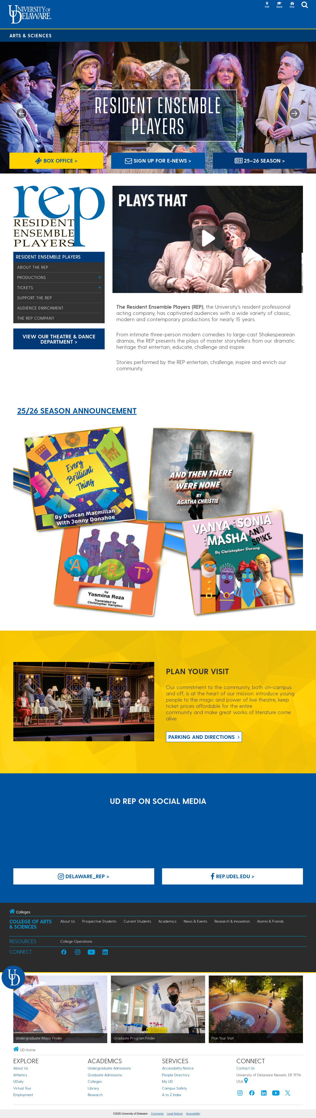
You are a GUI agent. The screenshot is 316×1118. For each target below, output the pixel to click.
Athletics (20, 1075)
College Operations (76, 941)
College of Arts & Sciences (30, 924)
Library (93, 1088)
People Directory (175, 1075)
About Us (67, 921)
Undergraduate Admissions (109, 1068)
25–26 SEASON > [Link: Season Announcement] (260, 160)
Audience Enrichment (40, 308)
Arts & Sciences (30, 35)
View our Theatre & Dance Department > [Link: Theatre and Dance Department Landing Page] (59, 339)
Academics (167, 921)
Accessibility (193, 1113)
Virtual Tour (22, 1088)
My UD (167, 1081)
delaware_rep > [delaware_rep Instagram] (83, 876)
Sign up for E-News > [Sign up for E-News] (158, 160)
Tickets (25, 287)
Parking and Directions (201, 737)
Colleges (95, 1081)
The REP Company (36, 318)
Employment (23, 1094)
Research (95, 1094)
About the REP (32, 267)
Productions (31, 277)
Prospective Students (99, 921)
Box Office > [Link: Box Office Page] (56, 160)
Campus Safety (174, 1088)
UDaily (18, 1081)
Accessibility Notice (178, 1068)
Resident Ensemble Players (48, 256)
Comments (157, 1113)
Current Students (137, 921)
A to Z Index (171, 1094)
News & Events (195, 921)
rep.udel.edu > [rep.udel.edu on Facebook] (232, 876)
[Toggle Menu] (100, 277)
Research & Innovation (232, 921)
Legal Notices (175, 1113)
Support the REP (34, 297)
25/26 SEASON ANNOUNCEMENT (77, 410)
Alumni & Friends (270, 921)
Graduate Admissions (105, 1075)
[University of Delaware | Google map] (246, 1081)
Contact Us (245, 1068)
